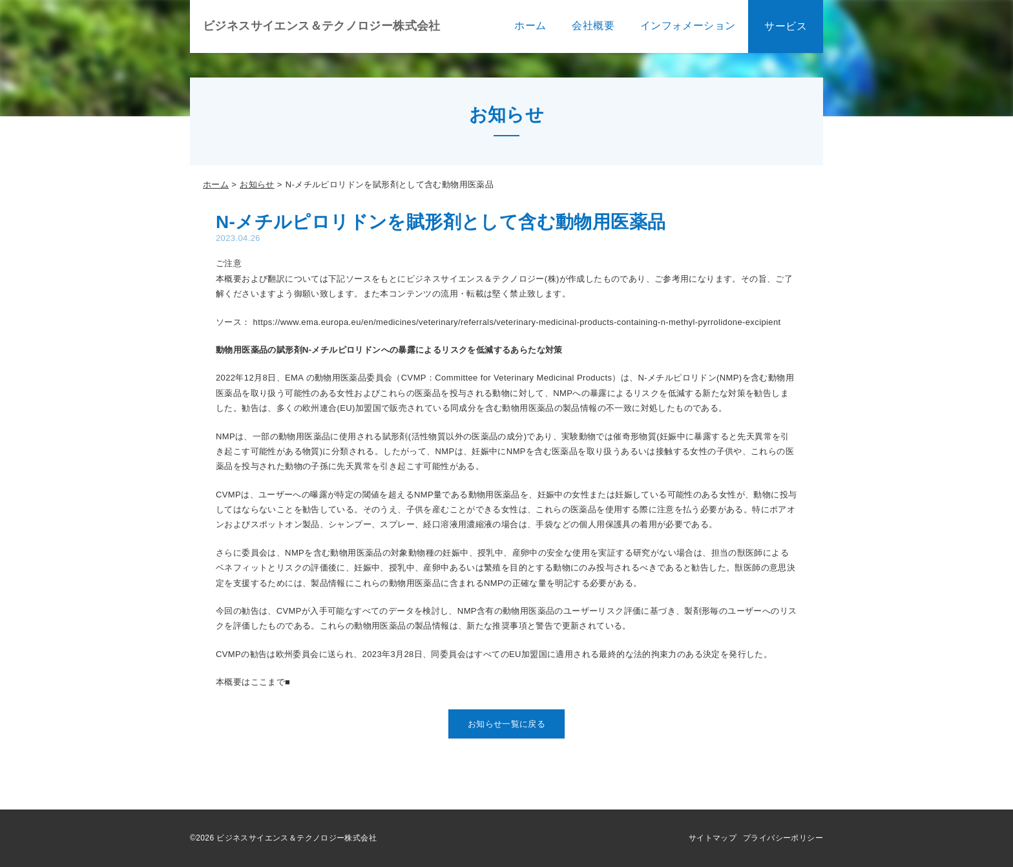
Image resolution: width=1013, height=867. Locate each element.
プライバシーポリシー (783, 837)
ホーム (216, 184)
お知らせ (257, 184)
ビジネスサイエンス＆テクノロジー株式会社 (322, 25)
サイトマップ (712, 837)
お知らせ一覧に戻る (507, 724)
